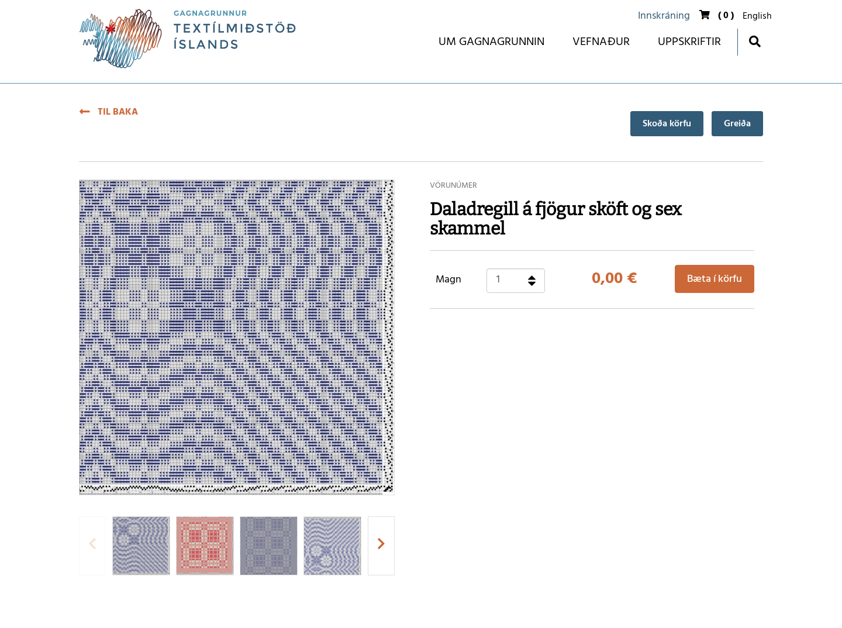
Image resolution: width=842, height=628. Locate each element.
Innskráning (664, 16)
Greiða (737, 124)
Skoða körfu (667, 124)
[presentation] (92, 545)
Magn (448, 280)
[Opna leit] (754, 41)
